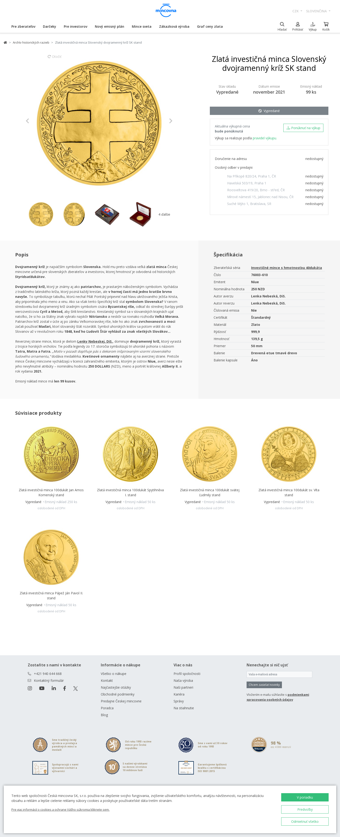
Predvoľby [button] (305, 809)
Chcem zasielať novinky (264, 685)
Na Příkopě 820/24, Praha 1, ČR (251, 176)
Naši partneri (183, 687)
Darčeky (49, 26)
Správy (179, 701)
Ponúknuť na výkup (303, 128)
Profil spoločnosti (187, 673)
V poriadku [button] (305, 797)
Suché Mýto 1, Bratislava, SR (249, 203)
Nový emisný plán (109, 26)
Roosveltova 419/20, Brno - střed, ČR (256, 190)
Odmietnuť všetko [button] (305, 821)
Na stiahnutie (184, 708)
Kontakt (107, 680)
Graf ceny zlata (210, 26)
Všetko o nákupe (113, 673)
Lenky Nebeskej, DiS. (95, 341)
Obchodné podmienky (117, 694)
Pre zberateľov (23, 26)
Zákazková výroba (174, 26)
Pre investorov (75, 26)
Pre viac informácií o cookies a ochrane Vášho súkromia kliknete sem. (60, 809)
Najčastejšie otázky (116, 687)
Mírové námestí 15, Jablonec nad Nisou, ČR (260, 197)
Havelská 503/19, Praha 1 (246, 183)
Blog (104, 715)
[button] (37, 121)
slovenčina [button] (317, 11)
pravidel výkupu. (265, 138)
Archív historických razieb (31, 42)
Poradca (107, 708)
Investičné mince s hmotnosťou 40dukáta (286, 267)
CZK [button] (296, 11)
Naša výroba (183, 680)
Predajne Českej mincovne (121, 701)
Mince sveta (142, 26)
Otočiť (54, 59)
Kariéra (179, 694)
